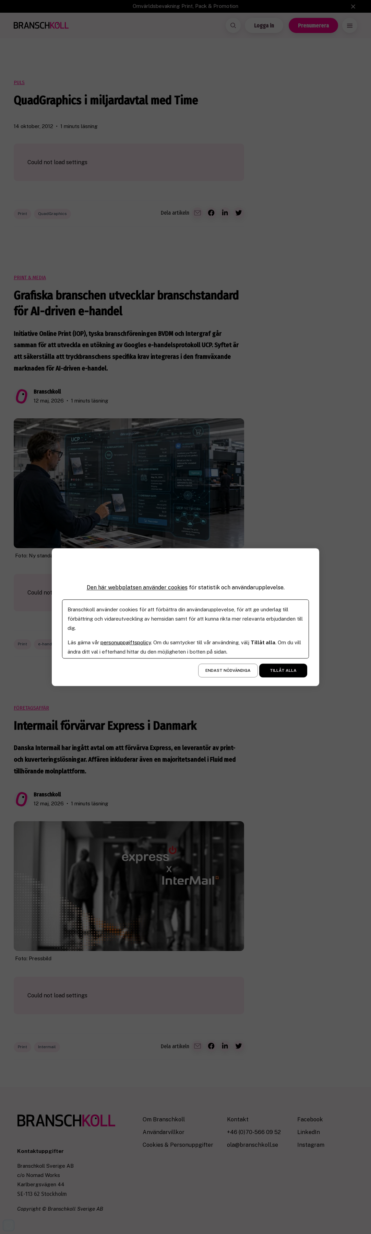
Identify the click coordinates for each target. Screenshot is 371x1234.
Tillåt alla (283, 670)
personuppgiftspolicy (125, 642)
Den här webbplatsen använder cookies (137, 587)
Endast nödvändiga (228, 670)
